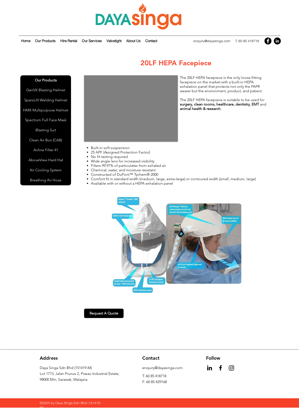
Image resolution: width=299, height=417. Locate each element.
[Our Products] (45, 80)
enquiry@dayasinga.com (211, 41)
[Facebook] (267, 40)
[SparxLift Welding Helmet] (45, 100)
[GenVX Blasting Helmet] (45, 90)
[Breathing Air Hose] (45, 180)
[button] (131, 108)
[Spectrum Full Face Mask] (45, 120)
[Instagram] (231, 367)
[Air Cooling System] (45, 170)
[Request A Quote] (104, 313)
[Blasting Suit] (45, 130)
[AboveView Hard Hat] (45, 160)
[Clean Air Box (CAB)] (45, 140)
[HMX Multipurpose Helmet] (45, 110)
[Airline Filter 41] (45, 150)
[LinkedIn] (277, 40)
